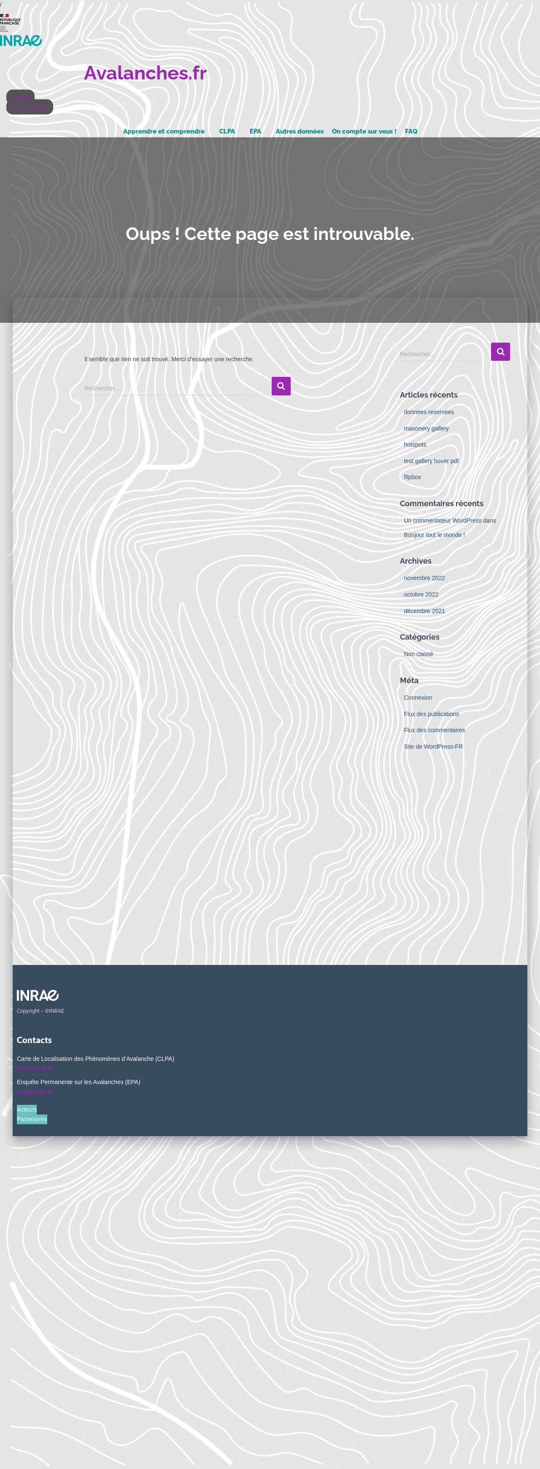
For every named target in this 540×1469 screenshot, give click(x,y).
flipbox (412, 477)
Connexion (418, 697)
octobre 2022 (421, 594)
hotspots (415, 444)
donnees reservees (429, 412)
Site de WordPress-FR (433, 746)
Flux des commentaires (434, 730)
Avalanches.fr (145, 73)
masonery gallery (426, 428)
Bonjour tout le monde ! (434, 534)
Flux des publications (431, 714)
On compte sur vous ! (364, 131)
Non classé (418, 654)
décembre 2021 (424, 611)
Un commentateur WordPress (443, 520)
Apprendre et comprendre (164, 131)
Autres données (300, 131)
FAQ (411, 131)
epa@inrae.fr (34, 1091)
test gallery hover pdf (431, 461)
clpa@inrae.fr (34, 1068)
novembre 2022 (424, 578)
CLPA (227, 131)
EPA (255, 131)
